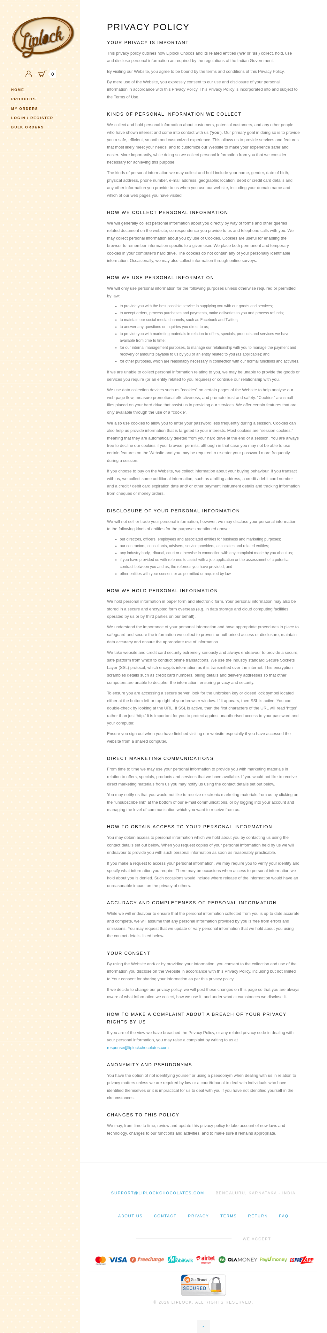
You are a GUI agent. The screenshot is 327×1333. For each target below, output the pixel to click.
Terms (228, 1216)
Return (258, 1216)
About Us (130, 1216)
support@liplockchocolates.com (157, 1193)
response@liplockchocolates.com (138, 1047)
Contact (165, 1216)
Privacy (198, 1216)
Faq (284, 1216)
